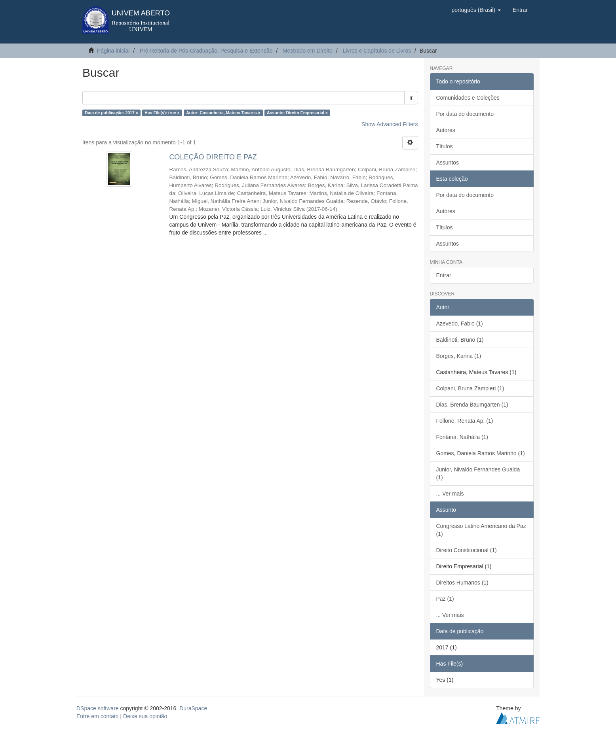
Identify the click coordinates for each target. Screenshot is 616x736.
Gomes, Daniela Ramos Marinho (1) (480, 453)
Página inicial (113, 50)
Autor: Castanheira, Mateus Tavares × (223, 112)
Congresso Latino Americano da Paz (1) (481, 530)
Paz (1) (445, 599)
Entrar (443, 275)
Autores (445, 130)
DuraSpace (193, 708)
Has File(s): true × (161, 112)
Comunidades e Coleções (468, 98)
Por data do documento (465, 114)
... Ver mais (450, 493)
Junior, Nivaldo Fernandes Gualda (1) (478, 473)
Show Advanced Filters (389, 124)
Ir (411, 98)
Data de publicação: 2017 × (111, 112)
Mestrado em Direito (308, 50)
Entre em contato (97, 716)
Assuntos (447, 162)
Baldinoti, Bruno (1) (460, 340)
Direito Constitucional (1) (466, 550)
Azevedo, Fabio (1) (459, 323)
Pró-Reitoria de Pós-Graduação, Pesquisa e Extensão (206, 50)
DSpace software (97, 708)
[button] (475, 10)
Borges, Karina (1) (458, 356)
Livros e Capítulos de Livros (376, 50)
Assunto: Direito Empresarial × (297, 112)
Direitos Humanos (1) (462, 582)
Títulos (444, 146)
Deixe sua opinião (145, 716)
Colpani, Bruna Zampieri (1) (470, 388)
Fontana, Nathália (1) (462, 437)
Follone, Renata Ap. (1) (464, 421)
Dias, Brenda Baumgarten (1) (472, 404)
